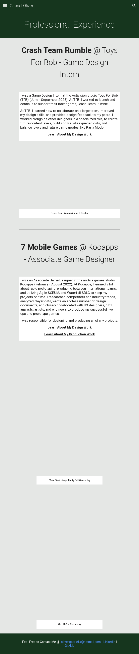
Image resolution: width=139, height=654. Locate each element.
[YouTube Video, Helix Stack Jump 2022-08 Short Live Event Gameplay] (69, 413)
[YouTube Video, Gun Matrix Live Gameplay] (69, 557)
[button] (5, 5)
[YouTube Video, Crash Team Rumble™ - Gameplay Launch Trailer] (69, 179)
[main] (69, 24)
